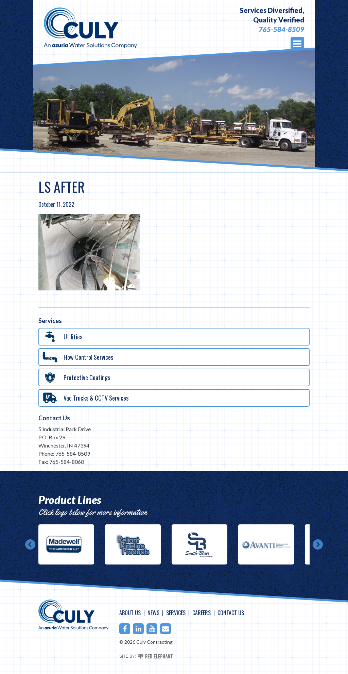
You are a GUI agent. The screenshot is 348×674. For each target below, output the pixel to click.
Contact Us (54, 418)
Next (317, 544)
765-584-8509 (281, 29)
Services (176, 613)
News (153, 613)
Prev (30, 544)
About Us (130, 613)
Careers (201, 613)
